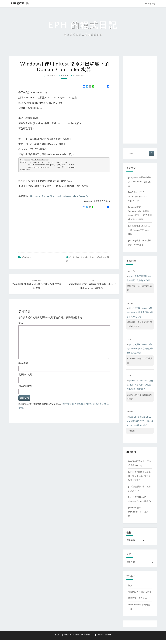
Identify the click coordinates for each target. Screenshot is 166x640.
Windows (26, 257)
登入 (130, 585)
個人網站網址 (25, 385)
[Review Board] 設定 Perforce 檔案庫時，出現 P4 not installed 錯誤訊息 (91, 284)
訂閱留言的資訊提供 (137, 598)
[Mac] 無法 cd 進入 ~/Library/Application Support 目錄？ (137, 196)
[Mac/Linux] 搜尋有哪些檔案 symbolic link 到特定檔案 (139, 181)
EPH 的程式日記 (20, 3)
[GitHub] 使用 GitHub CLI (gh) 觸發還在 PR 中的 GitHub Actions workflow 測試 (140, 420)
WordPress (89, 634)
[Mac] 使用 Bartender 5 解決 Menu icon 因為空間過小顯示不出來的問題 (140, 312)
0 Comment (78, 75)
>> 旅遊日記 (150, 3)
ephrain (65, 75)
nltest (92, 257)
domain (84, 257)
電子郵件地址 (25, 374)
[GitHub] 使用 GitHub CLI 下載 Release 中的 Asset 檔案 (139, 229)
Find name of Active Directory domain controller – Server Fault (60, 196)
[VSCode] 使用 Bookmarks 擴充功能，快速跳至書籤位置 (36, 284)
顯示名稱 (23, 363)
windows (101, 257)
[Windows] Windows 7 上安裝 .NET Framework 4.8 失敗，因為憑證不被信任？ (140, 384)
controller (74, 257)
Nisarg (108, 634)
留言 (21, 322)
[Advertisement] (40, 229)
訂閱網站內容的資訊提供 (139, 592)
